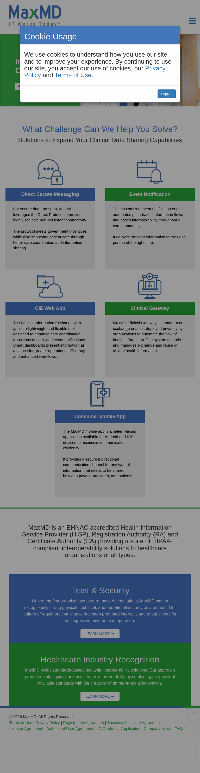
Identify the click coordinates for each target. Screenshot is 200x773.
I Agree (166, 94)
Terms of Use (73, 74)
